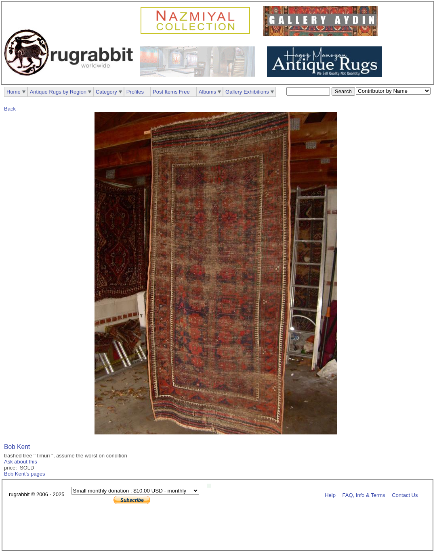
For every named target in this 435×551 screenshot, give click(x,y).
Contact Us (405, 495)
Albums (207, 92)
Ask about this (20, 462)
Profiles (135, 92)
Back (10, 109)
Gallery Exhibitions (247, 92)
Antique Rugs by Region (58, 92)
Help (330, 495)
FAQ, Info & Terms (364, 495)
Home (13, 92)
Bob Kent (17, 446)
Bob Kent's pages (24, 474)
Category (106, 92)
